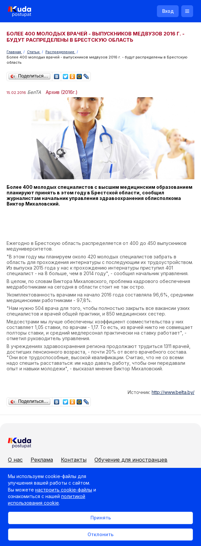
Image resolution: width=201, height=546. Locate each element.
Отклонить (100, 534)
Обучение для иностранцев (130, 459)
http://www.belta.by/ (173, 392)
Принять (100, 517)
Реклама (42, 459)
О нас (15, 459)
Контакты (74, 459)
